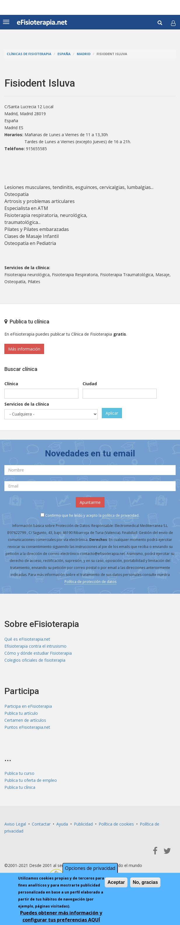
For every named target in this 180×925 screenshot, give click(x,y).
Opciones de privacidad (90, 868)
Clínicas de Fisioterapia (29, 54)
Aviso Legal (15, 824)
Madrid (83, 54)
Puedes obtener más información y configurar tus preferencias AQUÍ (61, 916)
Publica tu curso (19, 773)
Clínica (11, 383)
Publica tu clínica (19, 787)
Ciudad (90, 383)
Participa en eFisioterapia (28, 706)
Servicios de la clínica (26, 404)
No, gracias (145, 882)
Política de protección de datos (90, 581)
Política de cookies (116, 824)
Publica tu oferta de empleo (30, 780)
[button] (173, 23)
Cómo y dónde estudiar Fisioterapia (38, 653)
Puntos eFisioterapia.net (27, 727)
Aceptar (116, 882)
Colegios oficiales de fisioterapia (34, 660)
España (64, 54)
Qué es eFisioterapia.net (27, 639)
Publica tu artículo (21, 713)
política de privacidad (120, 515)
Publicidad (83, 824)
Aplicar (112, 413)
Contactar (41, 824)
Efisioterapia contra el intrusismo (35, 646)
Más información (24, 349)
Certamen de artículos (25, 720)
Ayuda (62, 824)
